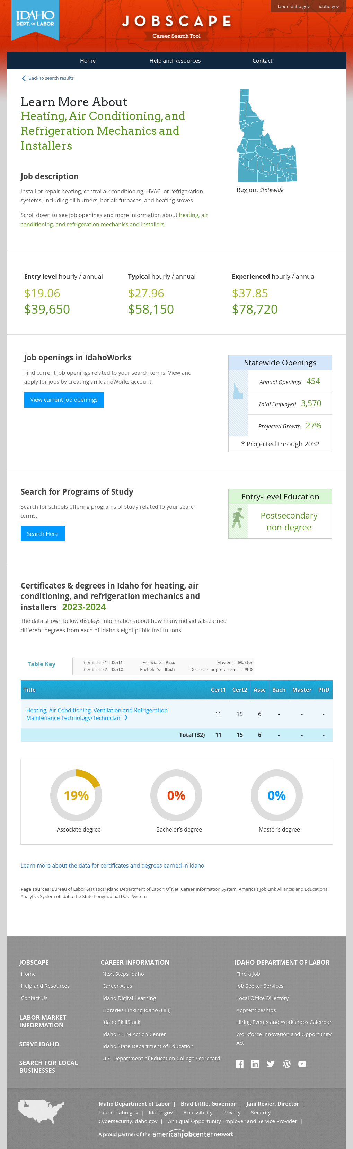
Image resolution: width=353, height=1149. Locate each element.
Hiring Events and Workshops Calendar (284, 1021)
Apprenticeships (256, 1010)
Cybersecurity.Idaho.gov (127, 1120)
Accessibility (198, 1112)
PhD (323, 690)
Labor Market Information (43, 1021)
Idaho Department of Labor (282, 962)
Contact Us (34, 997)
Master (301, 690)
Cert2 (239, 690)
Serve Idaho (39, 1044)
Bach (279, 690)
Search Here (43, 534)
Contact (262, 60)
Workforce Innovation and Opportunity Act (284, 1038)
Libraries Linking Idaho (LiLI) (137, 1010)
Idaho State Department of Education (148, 1046)
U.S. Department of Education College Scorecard (161, 1058)
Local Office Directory (262, 997)
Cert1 (218, 690)
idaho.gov (329, 6)
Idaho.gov (161, 1112)
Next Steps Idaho (123, 973)
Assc (260, 690)
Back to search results (47, 78)
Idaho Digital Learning (129, 997)
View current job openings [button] (64, 399)
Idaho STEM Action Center (134, 1033)
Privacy (231, 1112)
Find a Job (248, 973)
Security (261, 1112)
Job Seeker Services (259, 985)
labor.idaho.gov (294, 6)
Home (88, 60)
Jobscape (34, 962)
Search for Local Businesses (48, 1066)
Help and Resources (175, 60)
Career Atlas (117, 985)
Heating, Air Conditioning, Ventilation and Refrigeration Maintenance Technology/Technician (97, 714)
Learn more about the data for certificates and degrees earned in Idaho (112, 865)
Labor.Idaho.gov (118, 1112)
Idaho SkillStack (122, 1021)
